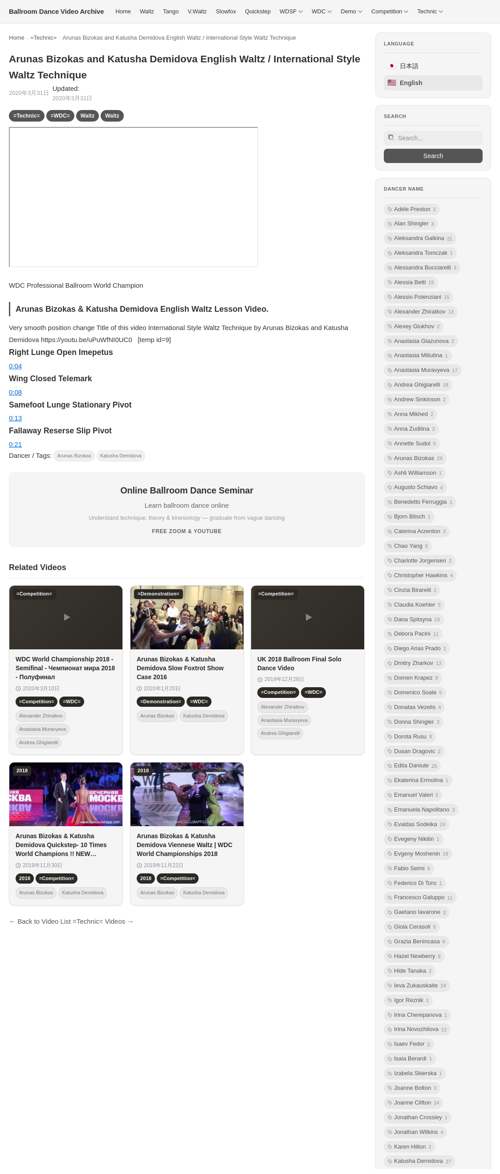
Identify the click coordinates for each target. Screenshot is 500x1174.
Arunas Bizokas (74, 455)
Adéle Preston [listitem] (412, 209)
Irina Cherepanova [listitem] (417, 1015)
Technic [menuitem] (430, 11)
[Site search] (433, 138)
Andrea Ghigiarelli (38, 742)
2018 (24, 878)
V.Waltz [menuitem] (197, 11)
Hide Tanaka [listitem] (409, 971)
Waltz (88, 116)
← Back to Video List (40, 921)
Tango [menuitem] (171, 11)
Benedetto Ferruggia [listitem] (420, 502)
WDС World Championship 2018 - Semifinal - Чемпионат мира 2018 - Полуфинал (65, 668)
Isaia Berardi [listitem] (410, 1059)
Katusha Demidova (121, 455)
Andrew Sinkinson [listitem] (417, 400)
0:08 (15, 392)
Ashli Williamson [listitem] (415, 473)
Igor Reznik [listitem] (408, 1000)
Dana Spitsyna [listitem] (414, 620)
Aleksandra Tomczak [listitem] (420, 253)
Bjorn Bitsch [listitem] (409, 517)
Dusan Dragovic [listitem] (414, 751)
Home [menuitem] (123, 11)
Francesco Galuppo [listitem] (420, 897)
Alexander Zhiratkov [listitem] (421, 312)
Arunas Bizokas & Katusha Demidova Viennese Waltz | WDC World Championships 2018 (184, 845)
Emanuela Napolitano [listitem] (421, 810)
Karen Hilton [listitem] (409, 1147)
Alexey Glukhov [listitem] (413, 326)
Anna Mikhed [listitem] (410, 414)
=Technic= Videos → (103, 921)
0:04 (15, 366)
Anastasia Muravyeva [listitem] (423, 370)
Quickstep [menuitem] (258, 11)
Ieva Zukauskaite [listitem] (417, 986)
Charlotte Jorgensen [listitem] (419, 561)
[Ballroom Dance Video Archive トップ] (56, 11)
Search (433, 155)
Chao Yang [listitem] (408, 546)
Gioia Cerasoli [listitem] (412, 927)
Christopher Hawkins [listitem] (420, 575)
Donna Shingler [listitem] (413, 722)
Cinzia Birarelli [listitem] (412, 590)
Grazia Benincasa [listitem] (416, 942)
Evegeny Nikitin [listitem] (413, 839)
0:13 (15, 418)
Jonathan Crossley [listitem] (417, 1117)
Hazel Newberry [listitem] (414, 956)
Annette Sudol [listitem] (412, 444)
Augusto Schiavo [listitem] (415, 487)
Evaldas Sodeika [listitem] (416, 824)
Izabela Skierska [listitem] (415, 1073)
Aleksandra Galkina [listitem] (420, 238)
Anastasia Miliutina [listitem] (418, 355)
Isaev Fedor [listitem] (409, 1044)
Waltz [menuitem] (147, 11)
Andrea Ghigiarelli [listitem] (418, 385)
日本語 (403, 65)
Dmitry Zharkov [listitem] (414, 663)
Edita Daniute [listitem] (412, 766)
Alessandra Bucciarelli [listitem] (422, 268)
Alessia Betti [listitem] (411, 282)
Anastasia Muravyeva (42, 729)
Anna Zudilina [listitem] (411, 429)
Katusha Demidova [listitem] (419, 1161)
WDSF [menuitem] (291, 11)
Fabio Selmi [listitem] (409, 868)
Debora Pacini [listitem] (413, 634)
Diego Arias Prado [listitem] (417, 648)
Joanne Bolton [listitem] (412, 1088)
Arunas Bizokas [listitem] (415, 458)
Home (16, 37)
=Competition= (36, 701)
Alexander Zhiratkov (41, 715)
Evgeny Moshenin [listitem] (418, 854)
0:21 (15, 444)
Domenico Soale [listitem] (415, 693)
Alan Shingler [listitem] (411, 224)
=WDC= (60, 116)
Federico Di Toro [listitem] (415, 883)
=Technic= (43, 37)
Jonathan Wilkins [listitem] (415, 1132)
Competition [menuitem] (389, 11)
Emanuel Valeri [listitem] (413, 795)
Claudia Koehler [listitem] (414, 605)
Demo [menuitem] (351, 11)
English (405, 82)
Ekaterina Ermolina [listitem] (418, 780)
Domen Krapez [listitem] (413, 678)
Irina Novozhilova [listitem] (417, 1029)
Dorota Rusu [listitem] (410, 737)
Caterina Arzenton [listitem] (417, 531)
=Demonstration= (160, 701)
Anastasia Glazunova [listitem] (421, 341)
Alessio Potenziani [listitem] (418, 297)
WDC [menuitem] (322, 11)
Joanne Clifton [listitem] (413, 1103)
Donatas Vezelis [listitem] (414, 707)
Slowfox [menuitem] (226, 11)
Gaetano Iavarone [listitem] (417, 912)
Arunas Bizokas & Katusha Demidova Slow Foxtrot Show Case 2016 (180, 668)
